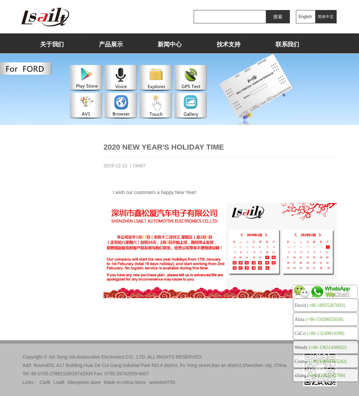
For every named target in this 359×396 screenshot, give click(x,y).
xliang (320, 375)
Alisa (319, 319)
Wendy (321, 347)
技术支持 (228, 44)
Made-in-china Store (125, 382)
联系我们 (287, 44)
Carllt (44, 382)
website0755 (162, 382)
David (320, 305)
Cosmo (321, 361)
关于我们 (52, 44)
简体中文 (326, 16)
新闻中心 (169, 44)
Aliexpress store (84, 382)
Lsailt (58, 382)
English (305, 16)
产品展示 (111, 44)
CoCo (319, 333)
